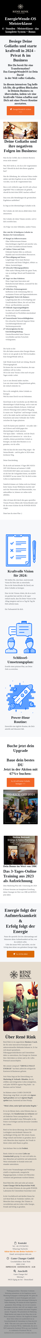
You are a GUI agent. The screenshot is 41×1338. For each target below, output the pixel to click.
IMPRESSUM (11, 1267)
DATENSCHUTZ (23, 1267)
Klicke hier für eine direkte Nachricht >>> (20, 1251)
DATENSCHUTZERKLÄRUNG (26, 1333)
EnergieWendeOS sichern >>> (20, 110)
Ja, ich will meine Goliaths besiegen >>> (20, 782)
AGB (33, 1267)
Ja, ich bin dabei (20, 954)
